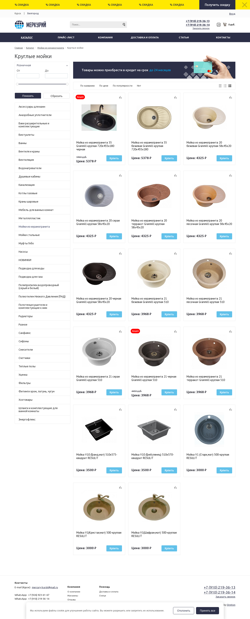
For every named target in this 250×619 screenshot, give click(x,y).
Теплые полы (27, 366)
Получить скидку (217, 4)
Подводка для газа (31, 276)
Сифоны (24, 341)
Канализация (27, 184)
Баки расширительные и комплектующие (34, 125)
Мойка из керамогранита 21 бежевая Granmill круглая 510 (150, 300)
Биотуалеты (26, 134)
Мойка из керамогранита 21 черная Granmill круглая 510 (153, 378)
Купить (114, 158)
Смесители (26, 349)
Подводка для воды (31, 268)
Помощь (104, 586)
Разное (23, 324)
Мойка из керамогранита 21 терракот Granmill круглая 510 (206, 378)
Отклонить (183, 610)
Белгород (33, 13)
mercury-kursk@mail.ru (45, 587)
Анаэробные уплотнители (35, 115)
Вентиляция (26, 159)
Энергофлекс (27, 419)
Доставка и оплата (108, 592)
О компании (73, 592)
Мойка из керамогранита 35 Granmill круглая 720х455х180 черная (95, 146)
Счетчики (24, 358)
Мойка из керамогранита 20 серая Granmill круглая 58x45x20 (98, 222)
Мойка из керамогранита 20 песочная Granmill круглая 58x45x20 (209, 222)
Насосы (23, 251)
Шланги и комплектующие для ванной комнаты (38, 410)
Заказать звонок (201, 28)
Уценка (23, 374)
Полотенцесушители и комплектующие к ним (33, 306)
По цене (103, 85)
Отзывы (71, 599)
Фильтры (25, 383)
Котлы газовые (28, 193)
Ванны (23, 143)
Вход (232, 13)
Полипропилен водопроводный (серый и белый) (39, 287)
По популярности (122, 85)
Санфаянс (25, 332)
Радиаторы (26, 316)
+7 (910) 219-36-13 (198, 21)
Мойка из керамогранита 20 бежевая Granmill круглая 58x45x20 (209, 144)
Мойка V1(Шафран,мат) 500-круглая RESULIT (154, 534)
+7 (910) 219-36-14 (198, 24)
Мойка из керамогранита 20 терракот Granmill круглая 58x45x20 (149, 224)
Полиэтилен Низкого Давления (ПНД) (42, 296)
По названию (87, 85)
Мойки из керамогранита (34, 226)
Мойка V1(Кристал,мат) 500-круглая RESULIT (98, 534)
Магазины (72, 596)
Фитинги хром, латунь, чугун (37, 391)
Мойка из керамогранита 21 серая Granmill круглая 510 (98, 378)
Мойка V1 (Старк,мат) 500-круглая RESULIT (208, 456)
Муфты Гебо (26, 243)
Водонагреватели (30, 168)
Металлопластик (29, 218)
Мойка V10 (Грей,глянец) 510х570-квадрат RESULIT (152, 456)
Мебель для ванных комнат (36, 209)
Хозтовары (25, 399)
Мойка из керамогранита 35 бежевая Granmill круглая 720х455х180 (149, 146)
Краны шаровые (28, 201)
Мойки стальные (29, 235)
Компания (73, 586)
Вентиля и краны (29, 151)
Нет (139, 85)
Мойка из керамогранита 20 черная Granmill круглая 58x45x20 (98, 300)
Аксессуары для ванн (32, 106)
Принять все (207, 610)
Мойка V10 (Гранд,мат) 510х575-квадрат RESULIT (96, 456)
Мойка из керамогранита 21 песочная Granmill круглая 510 (205, 300)
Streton (231, 604)
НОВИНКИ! (25, 260)
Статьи (102, 596)
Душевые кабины (29, 176)
